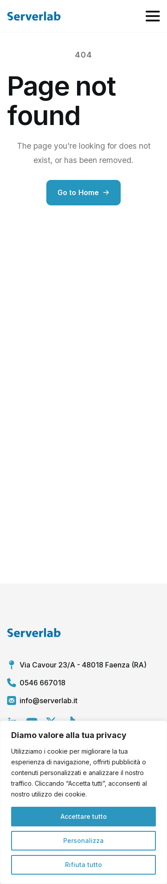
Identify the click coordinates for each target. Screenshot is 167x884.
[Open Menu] (153, 16)
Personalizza (83, 840)
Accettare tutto (84, 816)
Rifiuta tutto (83, 864)
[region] (83, 802)
